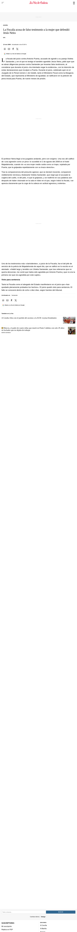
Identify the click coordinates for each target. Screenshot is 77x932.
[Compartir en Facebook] (13, 49)
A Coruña (43, 925)
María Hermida (6, 332)
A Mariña (43, 929)
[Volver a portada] (38, 3)
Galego (43, 916)
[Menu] (3, 3)
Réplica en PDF (7, 929)
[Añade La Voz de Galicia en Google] (15, 53)
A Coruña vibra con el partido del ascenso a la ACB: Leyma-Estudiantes (29, 318)
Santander (15, 295)
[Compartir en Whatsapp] (5, 49)
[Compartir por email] (9, 49)
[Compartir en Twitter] (17, 49)
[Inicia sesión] (73, 2)
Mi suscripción (7, 926)
